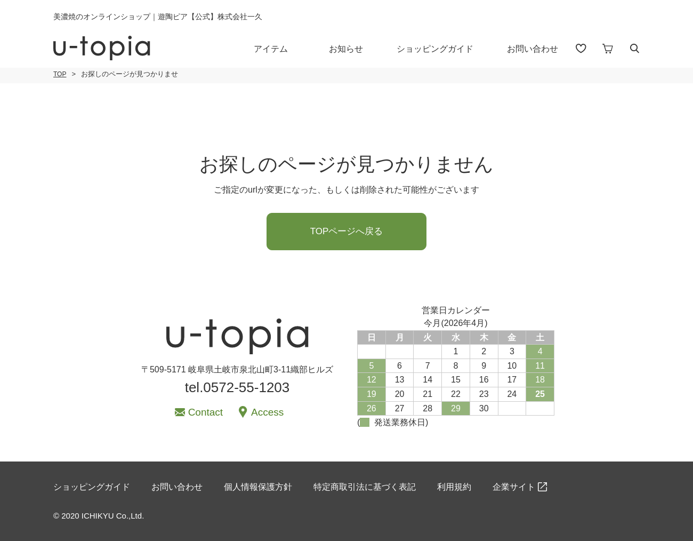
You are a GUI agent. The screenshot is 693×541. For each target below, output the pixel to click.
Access (267, 412)
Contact (205, 412)
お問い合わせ (532, 48)
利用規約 (454, 486)
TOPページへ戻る (346, 231)
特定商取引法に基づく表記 (364, 486)
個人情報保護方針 (258, 486)
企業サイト (514, 486)
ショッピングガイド (435, 48)
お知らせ (346, 48)
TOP (59, 74)
